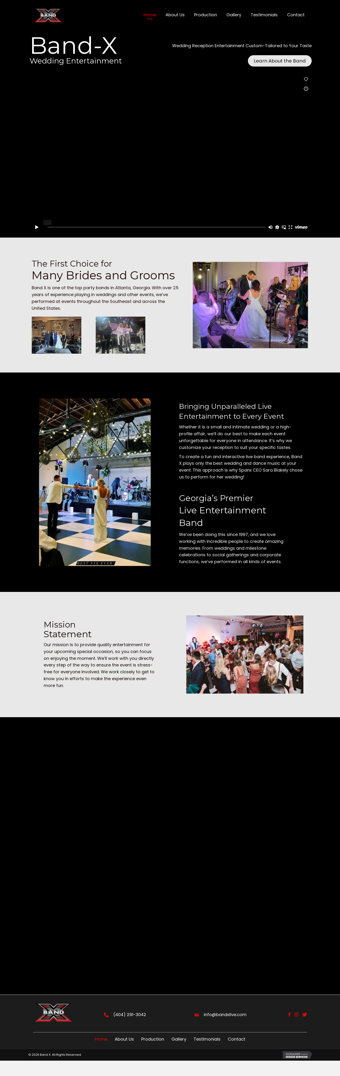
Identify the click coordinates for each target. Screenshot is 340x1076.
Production (152, 1039)
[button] (280, 61)
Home (101, 1039)
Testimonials (207, 1039)
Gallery (178, 1039)
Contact (236, 1039)
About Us (124, 1039)
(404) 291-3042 (129, 1014)
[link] (149, 15)
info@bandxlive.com (225, 1014)
